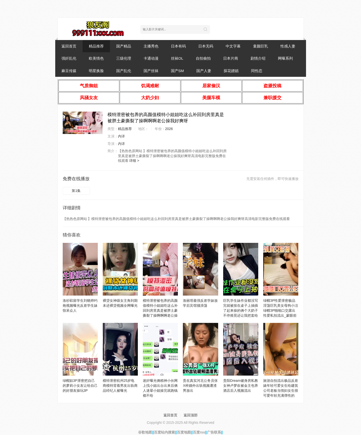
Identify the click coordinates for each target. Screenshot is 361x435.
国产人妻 (203, 71)
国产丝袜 (151, 71)
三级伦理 (123, 58)
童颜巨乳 (260, 46)
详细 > (134, 161)
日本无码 (205, 46)
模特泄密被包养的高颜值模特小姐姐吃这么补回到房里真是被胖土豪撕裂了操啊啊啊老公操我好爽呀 (160, 310)
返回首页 (68, 46)
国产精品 (123, 46)
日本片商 (230, 58)
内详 (121, 136)
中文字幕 (233, 46)
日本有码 (178, 46)
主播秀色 (151, 46)
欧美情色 (96, 58)
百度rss (199, 432)
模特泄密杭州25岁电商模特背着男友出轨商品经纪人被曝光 (120, 385)
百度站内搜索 (164, 432)
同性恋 (256, 71)
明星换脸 (96, 71)
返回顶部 (191, 415)
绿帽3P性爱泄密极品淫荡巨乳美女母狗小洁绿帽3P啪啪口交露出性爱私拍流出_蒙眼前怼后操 (280, 310)
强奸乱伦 (68, 58)
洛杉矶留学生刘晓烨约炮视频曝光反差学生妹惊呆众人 (80, 305)
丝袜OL (177, 58)
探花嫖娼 (231, 71)
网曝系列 (285, 58)
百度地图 (184, 432)
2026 (169, 129)
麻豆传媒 (68, 71)
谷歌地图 (145, 432)
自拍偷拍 (203, 58)
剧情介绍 (258, 58)
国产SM (177, 71)
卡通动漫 (151, 58)
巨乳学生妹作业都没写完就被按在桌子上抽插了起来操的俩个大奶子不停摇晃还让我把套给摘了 (240, 310)
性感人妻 (287, 46)
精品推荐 (96, 46)
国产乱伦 (123, 71)
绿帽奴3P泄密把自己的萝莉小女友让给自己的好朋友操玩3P (80, 385)
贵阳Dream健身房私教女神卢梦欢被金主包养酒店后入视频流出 (240, 385)
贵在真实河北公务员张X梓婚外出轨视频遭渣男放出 (200, 385)
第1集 (76, 191)
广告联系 (214, 432)
